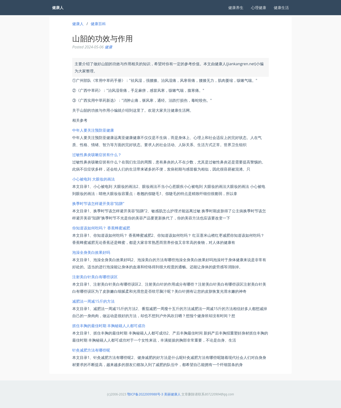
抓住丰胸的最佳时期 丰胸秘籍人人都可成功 (108, 325)
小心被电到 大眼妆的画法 (93, 179)
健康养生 (235, 7)
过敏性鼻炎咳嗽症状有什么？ (96, 154)
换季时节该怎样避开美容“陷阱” (98, 203)
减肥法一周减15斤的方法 (93, 301)
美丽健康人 (172, 394)
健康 (108, 47)
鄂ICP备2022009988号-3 (145, 394)
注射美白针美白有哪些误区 (95, 276)
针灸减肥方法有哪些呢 (91, 350)
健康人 (78, 23)
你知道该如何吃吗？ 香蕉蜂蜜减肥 (101, 228)
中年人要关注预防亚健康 (93, 130)
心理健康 (258, 7)
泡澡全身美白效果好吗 (91, 252)
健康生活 (281, 7)
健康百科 (98, 23)
